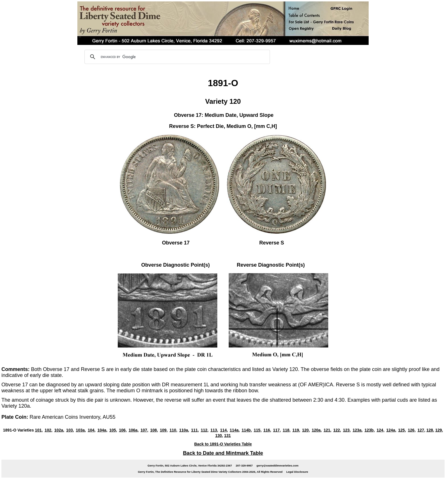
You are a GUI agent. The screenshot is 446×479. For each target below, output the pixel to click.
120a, (317, 430)
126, (412, 430)
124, (380, 430)
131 (227, 435)
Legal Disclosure (297, 471)
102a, (59, 430)
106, (123, 430)
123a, (358, 430)
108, (154, 430)
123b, (369, 430)
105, (113, 430)
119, (296, 430)
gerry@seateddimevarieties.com (277, 465)
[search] (176, 56)
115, (257, 430)
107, (144, 430)
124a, (391, 430)
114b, (246, 430)
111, (195, 430)
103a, (81, 430)
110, (173, 430)
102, (48, 430)
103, (70, 430)
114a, (235, 430)
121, (327, 430)
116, (267, 430)
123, (347, 430)
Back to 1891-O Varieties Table (223, 444)
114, (224, 430)
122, (337, 430)
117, (277, 430)
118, (286, 430)
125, (402, 430)
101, (39, 430)
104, (91, 430)
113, (214, 430)
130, (219, 435)
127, (421, 430)
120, (306, 430)
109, (164, 430)
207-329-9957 (244, 465)
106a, (134, 430)
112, (204, 430)
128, (430, 430)
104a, (102, 430)
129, (439, 430)
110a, (184, 430)
